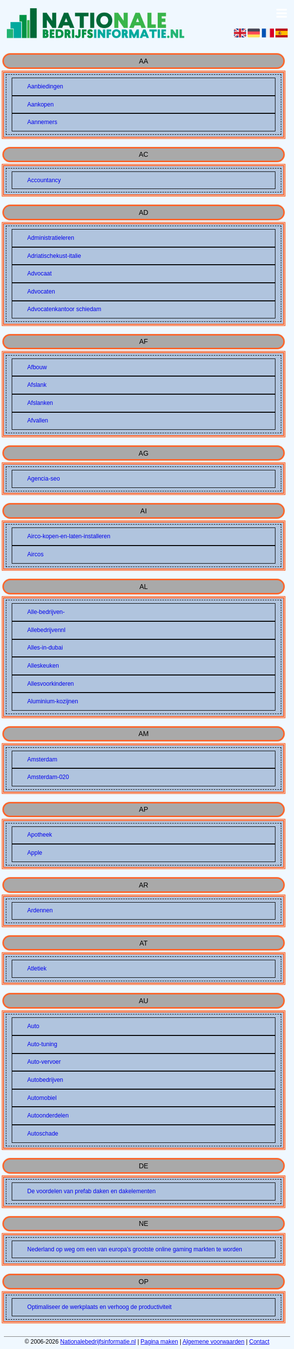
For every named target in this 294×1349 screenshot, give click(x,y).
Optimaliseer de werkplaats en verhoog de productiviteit (99, 1307)
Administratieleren (50, 237)
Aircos (35, 554)
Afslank (36, 384)
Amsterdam (42, 759)
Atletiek (36, 968)
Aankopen (40, 104)
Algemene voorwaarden (214, 1341)
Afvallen (37, 420)
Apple (34, 852)
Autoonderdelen (48, 1115)
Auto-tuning (42, 1044)
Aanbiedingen (45, 86)
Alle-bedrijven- (46, 612)
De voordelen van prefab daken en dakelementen (91, 1191)
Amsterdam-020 (48, 777)
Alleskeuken (43, 665)
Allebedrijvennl (46, 630)
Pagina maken (159, 1341)
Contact (259, 1341)
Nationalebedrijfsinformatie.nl (98, 1341)
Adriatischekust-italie (54, 256)
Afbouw (37, 367)
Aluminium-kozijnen (52, 701)
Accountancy (44, 180)
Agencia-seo (43, 478)
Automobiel (42, 1098)
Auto (33, 1026)
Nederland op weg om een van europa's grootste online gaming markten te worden (134, 1249)
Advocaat (39, 273)
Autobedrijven (45, 1079)
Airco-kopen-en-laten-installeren (68, 536)
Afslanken (40, 403)
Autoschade (42, 1133)
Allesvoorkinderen (50, 683)
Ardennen (40, 910)
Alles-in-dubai (45, 647)
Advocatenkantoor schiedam (64, 309)
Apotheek (39, 834)
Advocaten (41, 291)
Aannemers (42, 122)
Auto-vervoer (44, 1061)
